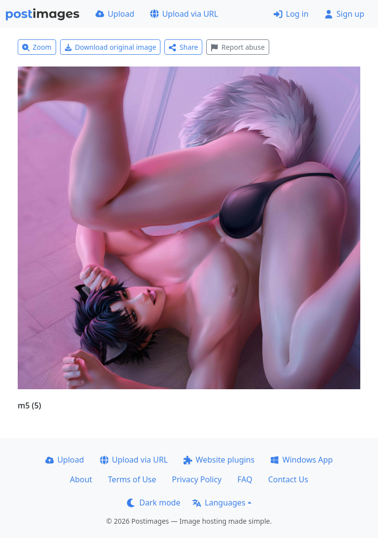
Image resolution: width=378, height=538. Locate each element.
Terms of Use (132, 479)
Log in (291, 13)
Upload (114, 13)
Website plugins (219, 459)
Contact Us (288, 479)
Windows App (301, 459)
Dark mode (153, 502)
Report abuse (237, 47)
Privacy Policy (196, 479)
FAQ (244, 479)
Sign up (344, 13)
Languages (218, 502)
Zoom (37, 47)
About (81, 479)
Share (183, 47)
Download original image (110, 47)
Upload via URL (184, 13)
